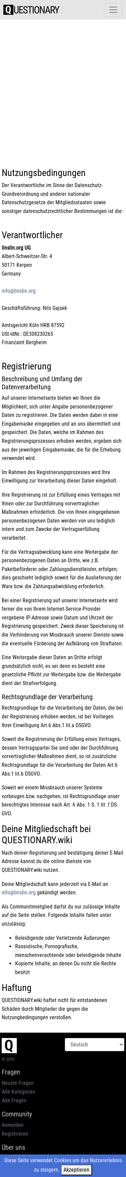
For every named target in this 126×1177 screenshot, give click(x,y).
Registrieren (15, 1134)
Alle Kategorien (18, 1092)
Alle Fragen (14, 1100)
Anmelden (13, 1125)
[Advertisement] (63, 88)
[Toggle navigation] (113, 9)
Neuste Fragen (18, 1083)
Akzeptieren (76, 1170)
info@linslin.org (19, 291)
